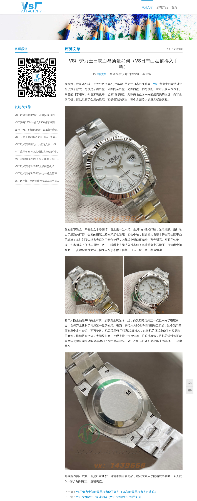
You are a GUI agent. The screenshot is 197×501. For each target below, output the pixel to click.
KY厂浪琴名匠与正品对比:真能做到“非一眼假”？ (37, 151)
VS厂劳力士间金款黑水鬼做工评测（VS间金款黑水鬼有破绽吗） (116, 492)
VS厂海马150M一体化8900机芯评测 (35, 122)
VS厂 (156, 84)
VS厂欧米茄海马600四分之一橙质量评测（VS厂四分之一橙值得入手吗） (37, 173)
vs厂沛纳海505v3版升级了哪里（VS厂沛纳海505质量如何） (37, 159)
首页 (174, 7)
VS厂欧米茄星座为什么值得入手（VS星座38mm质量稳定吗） (37, 144)
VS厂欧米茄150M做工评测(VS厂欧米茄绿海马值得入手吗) (37, 115)
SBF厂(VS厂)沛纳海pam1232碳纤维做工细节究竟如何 (37, 129)
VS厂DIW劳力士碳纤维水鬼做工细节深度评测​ (37, 180)
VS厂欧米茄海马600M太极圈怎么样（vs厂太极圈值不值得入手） (37, 166)
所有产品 (162, 7)
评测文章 (147, 7)
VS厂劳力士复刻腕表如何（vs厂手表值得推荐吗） (37, 137)
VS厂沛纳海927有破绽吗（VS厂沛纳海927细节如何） (110, 497)
